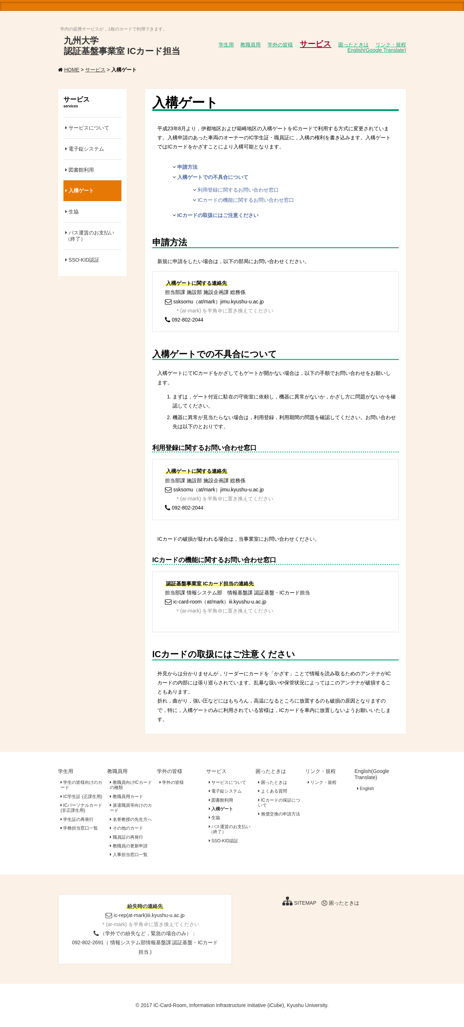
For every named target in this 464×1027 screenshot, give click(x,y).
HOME (71, 70)
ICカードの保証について (279, 803)
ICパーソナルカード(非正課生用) (81, 808)
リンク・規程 (320, 771)
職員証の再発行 (126, 837)
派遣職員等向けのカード (131, 808)
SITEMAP (299, 903)
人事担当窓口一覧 (128, 854)
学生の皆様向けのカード (81, 785)
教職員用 (117, 771)
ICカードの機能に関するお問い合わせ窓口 (246, 200)
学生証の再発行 (77, 819)
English (365, 788)
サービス (95, 70)
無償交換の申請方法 (279, 814)
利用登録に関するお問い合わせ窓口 (238, 190)
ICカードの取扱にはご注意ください (217, 215)
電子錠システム (84, 149)
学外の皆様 (169, 771)
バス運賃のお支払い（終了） (89, 236)
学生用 (65, 771)
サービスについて (87, 128)
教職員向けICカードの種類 (131, 785)
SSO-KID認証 (82, 260)
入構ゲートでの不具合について (212, 177)
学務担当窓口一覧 (79, 828)
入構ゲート (79, 190)
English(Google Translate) (372, 774)
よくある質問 (272, 791)
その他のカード (126, 828)
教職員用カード (126, 796)
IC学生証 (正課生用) (81, 796)
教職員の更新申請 (128, 845)
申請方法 (187, 167)
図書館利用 (79, 170)
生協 (72, 211)
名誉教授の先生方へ (131, 819)
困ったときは (271, 771)
